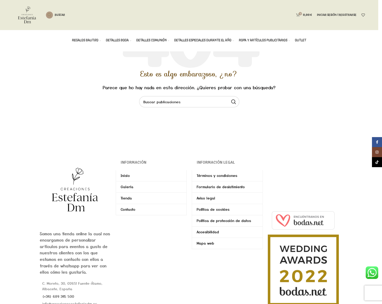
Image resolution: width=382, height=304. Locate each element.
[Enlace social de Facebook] (377, 142)
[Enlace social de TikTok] (377, 162)
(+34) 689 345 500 (58, 296)
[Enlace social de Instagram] (377, 152)
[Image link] (75, 189)
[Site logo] (27, 14)
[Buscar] (55, 15)
